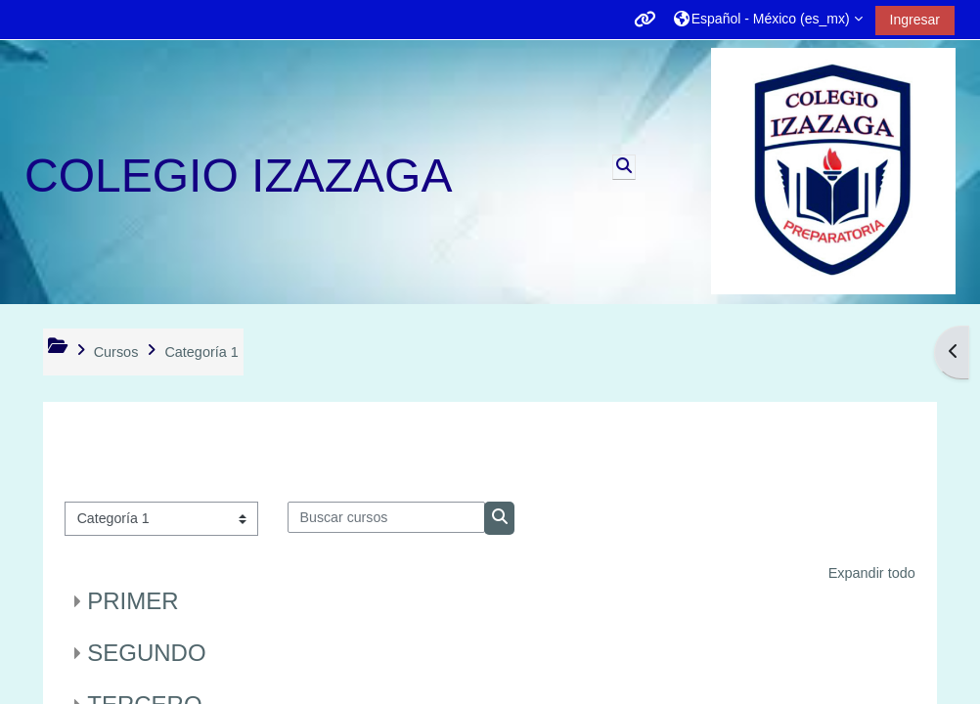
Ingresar (915, 19)
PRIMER (132, 601)
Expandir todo (871, 573)
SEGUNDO (146, 652)
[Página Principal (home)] (833, 171)
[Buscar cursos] (386, 517)
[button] (768, 19)
